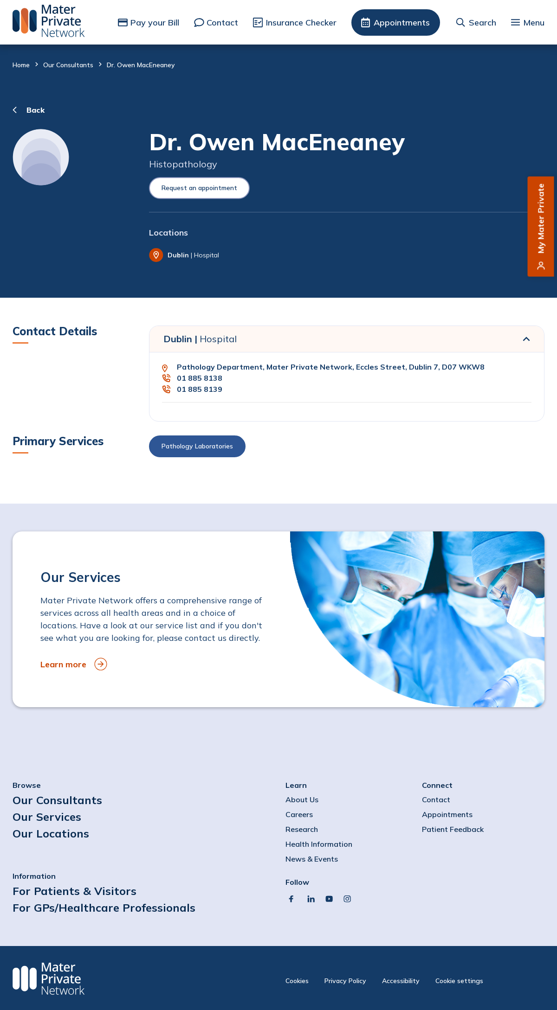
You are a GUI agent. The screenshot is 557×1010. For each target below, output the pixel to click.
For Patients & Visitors (74, 891)
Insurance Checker (301, 22)
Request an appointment (199, 188)
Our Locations (51, 833)
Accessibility (401, 981)
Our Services (47, 817)
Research (301, 829)
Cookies (297, 981)
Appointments (402, 22)
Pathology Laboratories (197, 446)
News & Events (311, 858)
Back (35, 110)
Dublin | (200, 339)
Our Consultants (68, 65)
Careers (299, 814)
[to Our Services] (278, 619)
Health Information (318, 844)
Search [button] (482, 22)
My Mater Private (541, 219)
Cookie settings (459, 981)
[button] (346, 448)
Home (21, 65)
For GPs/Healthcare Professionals (104, 907)
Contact (222, 22)
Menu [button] (533, 22)
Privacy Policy (345, 981)
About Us (301, 799)
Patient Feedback (453, 829)
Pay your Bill (154, 22)
